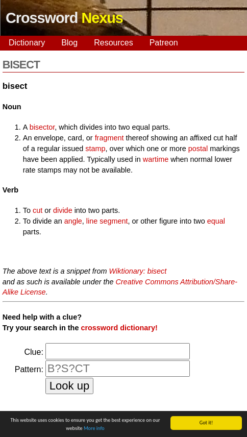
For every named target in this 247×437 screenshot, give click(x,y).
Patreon (164, 42)
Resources (113, 42)
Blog (69, 42)
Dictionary (27, 42)
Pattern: (29, 369)
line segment (107, 221)
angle (73, 221)
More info (94, 428)
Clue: (33, 352)
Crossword (64, 18)
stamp (95, 148)
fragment (109, 138)
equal (216, 221)
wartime (155, 159)
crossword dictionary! (119, 328)
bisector (42, 127)
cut (37, 210)
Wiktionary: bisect (138, 271)
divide (62, 210)
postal (198, 148)
